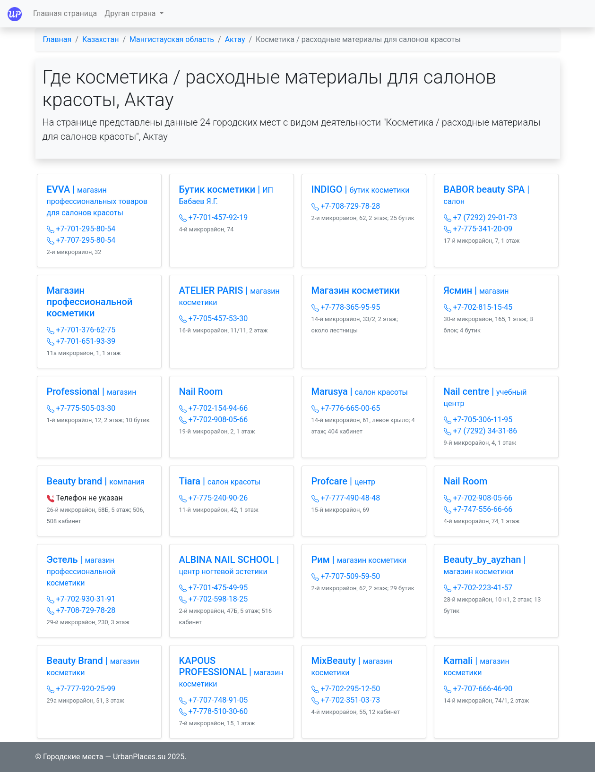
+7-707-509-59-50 (345, 576)
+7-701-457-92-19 (213, 217)
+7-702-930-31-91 (81, 598)
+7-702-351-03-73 (345, 700)
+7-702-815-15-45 (478, 307)
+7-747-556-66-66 (478, 509)
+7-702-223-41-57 (478, 587)
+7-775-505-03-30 (81, 408)
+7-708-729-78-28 (345, 206)
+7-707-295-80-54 (81, 240)
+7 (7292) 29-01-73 (480, 217)
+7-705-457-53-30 (213, 318)
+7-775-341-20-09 (478, 228)
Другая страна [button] (130, 13)
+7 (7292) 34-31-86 (480, 430)
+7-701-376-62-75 (81, 329)
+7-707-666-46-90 (478, 688)
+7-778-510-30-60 (213, 711)
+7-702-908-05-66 (213, 419)
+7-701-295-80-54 (81, 228)
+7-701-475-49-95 (213, 587)
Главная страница (65, 13)
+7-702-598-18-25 (213, 598)
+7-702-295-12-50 (345, 688)
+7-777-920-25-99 (81, 688)
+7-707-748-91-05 (213, 700)
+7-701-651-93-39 (81, 341)
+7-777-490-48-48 (345, 497)
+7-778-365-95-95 (345, 307)
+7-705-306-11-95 (478, 419)
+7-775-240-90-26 (213, 497)
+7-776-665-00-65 (345, 408)
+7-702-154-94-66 (213, 408)
